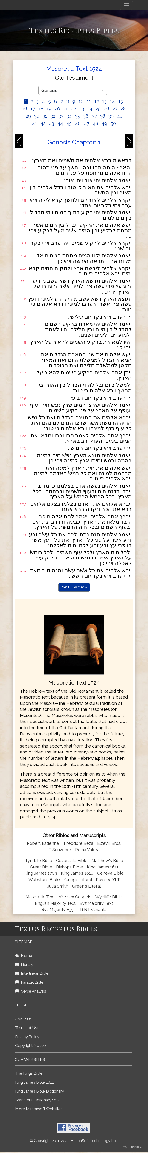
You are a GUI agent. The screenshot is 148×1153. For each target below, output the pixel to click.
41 (34, 123)
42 (43, 123)
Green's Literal (86, 886)
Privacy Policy (27, 1036)
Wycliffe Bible (108, 896)
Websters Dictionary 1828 (38, 1100)
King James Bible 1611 (34, 1082)
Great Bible (41, 867)
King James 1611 (102, 867)
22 (73, 108)
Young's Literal (78, 879)
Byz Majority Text (96, 903)
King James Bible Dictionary (39, 1091)
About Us (23, 1019)
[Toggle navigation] (126, 5)
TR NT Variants (92, 909)
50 (113, 123)
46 (78, 123)
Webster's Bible (44, 879)
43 (51, 123)
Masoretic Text (40, 896)
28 (123, 108)
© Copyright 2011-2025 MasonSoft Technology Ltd (73, 1141)
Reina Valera (87, 849)
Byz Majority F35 (57, 909)
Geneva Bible (110, 873)
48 (95, 123)
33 (60, 116)
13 (104, 101)
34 (69, 116)
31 (45, 116)
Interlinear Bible (31, 973)
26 (106, 108)
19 (49, 108)
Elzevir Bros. (109, 843)
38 (102, 116)
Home (23, 955)
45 (69, 123)
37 (94, 116)
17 (32, 108)
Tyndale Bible (38, 860)
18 (40, 108)
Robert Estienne (43, 843)
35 (77, 116)
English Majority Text (55, 903)
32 (52, 116)
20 (57, 108)
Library (24, 964)
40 (120, 116)
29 (28, 116)
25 (98, 108)
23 (81, 108)
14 (112, 101)
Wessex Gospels (75, 896)
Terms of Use (27, 1027)
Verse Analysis (30, 991)
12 (96, 101)
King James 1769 (40, 873)
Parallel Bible (29, 982)
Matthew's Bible (107, 860)
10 (81, 101)
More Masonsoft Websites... (40, 1109)
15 (120, 101)
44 (60, 123)
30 (36, 116)
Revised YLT (108, 879)
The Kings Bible (29, 1073)
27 (115, 108)
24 (90, 108)
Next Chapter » (74, 587)
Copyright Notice (30, 1045)
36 (86, 116)
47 (87, 123)
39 (111, 116)
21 (65, 108)
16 (24, 108)
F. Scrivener (59, 849)
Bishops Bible (69, 867)
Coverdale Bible (72, 860)
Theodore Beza (78, 843)
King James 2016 (77, 873)
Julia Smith (58, 886)
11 (89, 101)
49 (104, 123)
